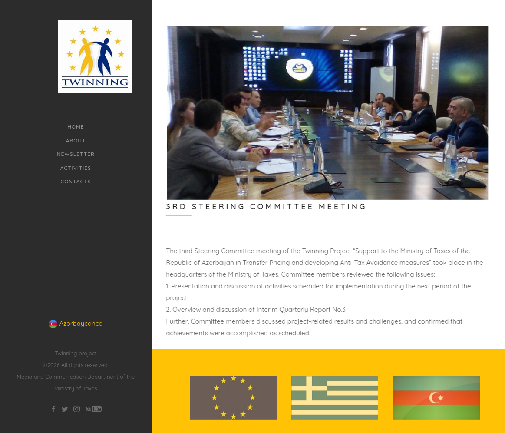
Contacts (75, 181)
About (76, 140)
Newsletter (76, 154)
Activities (75, 168)
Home (75, 126)
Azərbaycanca (75, 312)
